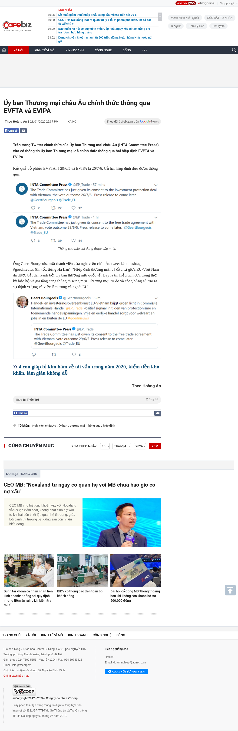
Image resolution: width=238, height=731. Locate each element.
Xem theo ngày (84, 446)
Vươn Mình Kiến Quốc (185, 17)
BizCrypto (218, 26)
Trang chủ (11, 635)
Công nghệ (102, 635)
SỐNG (127, 50)
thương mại (78, 425)
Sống (120, 635)
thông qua (94, 425)
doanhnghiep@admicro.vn (129, 662)
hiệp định (109, 425)
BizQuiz (176, 26)
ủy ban (63, 425)
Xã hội (72, 121)
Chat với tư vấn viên (126, 671)
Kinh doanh (78, 635)
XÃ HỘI (18, 50)
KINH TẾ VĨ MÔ (44, 50)
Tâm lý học (196, 26)
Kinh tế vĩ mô (52, 635)
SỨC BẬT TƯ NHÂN (220, 17)
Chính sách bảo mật (16, 675)
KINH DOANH (75, 50)
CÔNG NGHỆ (103, 50)
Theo (87, 400)
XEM (155, 446)
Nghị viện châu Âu (44, 425)
